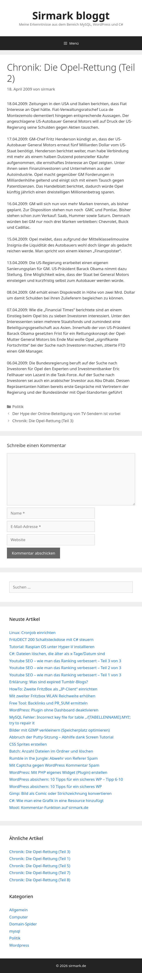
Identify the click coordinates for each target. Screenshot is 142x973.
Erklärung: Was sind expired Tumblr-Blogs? (48, 681)
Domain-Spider (23, 924)
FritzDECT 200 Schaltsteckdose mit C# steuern (51, 639)
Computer (18, 917)
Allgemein (18, 909)
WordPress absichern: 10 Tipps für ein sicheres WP (55, 786)
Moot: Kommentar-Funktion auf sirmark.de (48, 807)
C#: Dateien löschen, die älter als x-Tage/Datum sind (57, 653)
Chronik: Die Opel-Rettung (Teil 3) (42, 420)
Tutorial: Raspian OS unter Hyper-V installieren (51, 646)
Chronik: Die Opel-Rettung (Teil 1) (39, 858)
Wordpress (19, 945)
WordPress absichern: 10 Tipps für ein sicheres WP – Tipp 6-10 (66, 779)
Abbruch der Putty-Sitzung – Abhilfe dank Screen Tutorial (61, 737)
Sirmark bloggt (71, 15)
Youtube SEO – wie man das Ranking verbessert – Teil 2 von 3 (65, 667)
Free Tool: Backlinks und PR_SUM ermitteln (48, 703)
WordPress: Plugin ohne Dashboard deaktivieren (53, 710)
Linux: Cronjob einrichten (32, 632)
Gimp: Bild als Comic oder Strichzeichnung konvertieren (60, 793)
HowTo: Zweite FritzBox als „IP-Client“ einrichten (53, 689)
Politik (18, 406)
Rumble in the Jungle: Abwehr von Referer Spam (53, 758)
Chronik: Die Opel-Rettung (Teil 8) (39, 879)
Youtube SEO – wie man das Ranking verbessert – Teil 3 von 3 (65, 660)
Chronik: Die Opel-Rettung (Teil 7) (39, 872)
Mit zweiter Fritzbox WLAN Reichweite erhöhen (52, 695)
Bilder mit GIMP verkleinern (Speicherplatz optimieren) (59, 730)
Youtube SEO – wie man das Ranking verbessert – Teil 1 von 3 (65, 674)
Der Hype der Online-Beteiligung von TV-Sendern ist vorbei (66, 413)
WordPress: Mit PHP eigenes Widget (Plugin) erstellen (58, 772)
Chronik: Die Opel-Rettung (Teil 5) (39, 865)
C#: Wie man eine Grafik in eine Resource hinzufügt (56, 800)
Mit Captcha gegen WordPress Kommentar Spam (54, 765)
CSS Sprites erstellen (28, 744)
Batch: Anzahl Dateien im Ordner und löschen (51, 751)
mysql (14, 931)
